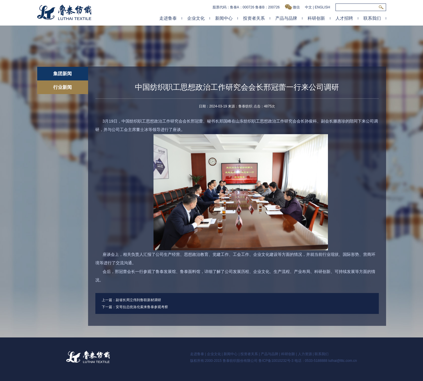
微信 (292, 7)
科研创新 (316, 18)
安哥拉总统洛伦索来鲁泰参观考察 (142, 307)
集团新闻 (62, 73)
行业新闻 (62, 87)
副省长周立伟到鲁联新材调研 (138, 300)
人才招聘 (344, 18)
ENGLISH (322, 7)
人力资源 (305, 354)
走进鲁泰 (168, 18)
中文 (308, 7)
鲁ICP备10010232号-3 (275, 361)
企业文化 (196, 18)
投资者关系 (254, 18)
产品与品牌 (286, 18)
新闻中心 (224, 18)
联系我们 (372, 18)
